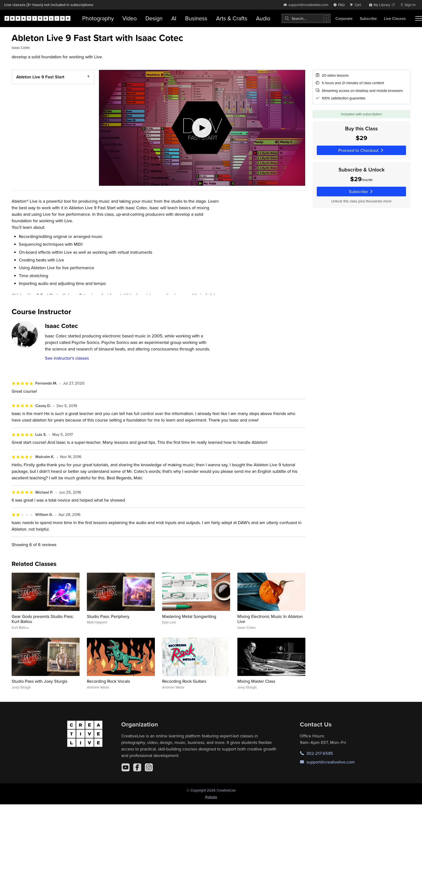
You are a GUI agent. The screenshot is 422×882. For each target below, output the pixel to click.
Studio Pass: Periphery (108, 616)
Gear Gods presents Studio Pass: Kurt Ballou (43, 619)
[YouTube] (125, 767)
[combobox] (306, 18)
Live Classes (395, 18)
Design (154, 18)
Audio (263, 18)
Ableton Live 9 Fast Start (40, 77)
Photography (98, 18)
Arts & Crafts (231, 18)
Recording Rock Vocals (108, 681)
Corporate (344, 18)
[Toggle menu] (418, 18)
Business (196, 18)
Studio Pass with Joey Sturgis (39, 681)
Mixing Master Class (256, 681)
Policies (211, 797)
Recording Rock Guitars (184, 681)
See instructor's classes (67, 358)
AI (173, 18)
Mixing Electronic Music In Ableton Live (270, 619)
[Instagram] (148, 767)
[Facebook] (137, 767)
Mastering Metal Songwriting (189, 616)
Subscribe (368, 18)
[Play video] (202, 128)
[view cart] (356, 4)
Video (129, 18)
